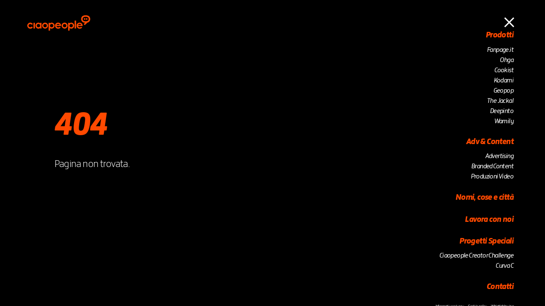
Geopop (503, 91)
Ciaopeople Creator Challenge (476, 255)
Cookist (503, 70)
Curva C (504, 266)
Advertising (499, 156)
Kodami (503, 80)
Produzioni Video (492, 176)
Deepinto (501, 111)
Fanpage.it (500, 50)
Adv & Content (489, 142)
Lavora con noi (489, 219)
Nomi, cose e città (484, 197)
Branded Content (492, 166)
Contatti (500, 287)
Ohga (506, 60)
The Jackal (500, 101)
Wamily (503, 121)
